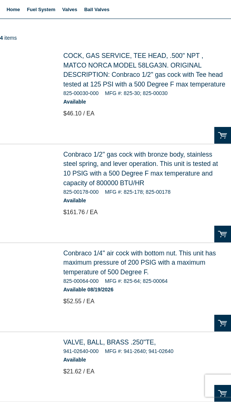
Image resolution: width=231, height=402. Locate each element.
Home (13, 9)
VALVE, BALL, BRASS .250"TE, (110, 342)
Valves (70, 9)
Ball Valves (97, 9)
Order (222, 135)
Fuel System (41, 9)
